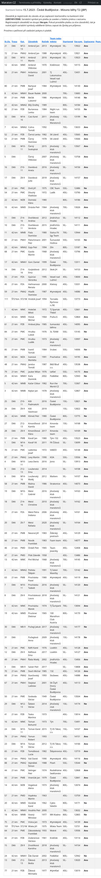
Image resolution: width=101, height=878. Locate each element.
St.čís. (7, 41)
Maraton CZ (9, 2)
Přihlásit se (93, 2)
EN (75, 2)
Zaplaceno (89, 41)
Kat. (22, 41)
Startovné (68, 41)
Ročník (45, 41)
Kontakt (57, 2)
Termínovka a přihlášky (30, 2)
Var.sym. (78, 41)
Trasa (14, 41)
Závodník (33, 41)
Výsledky (47, 2)
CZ (80, 2)
